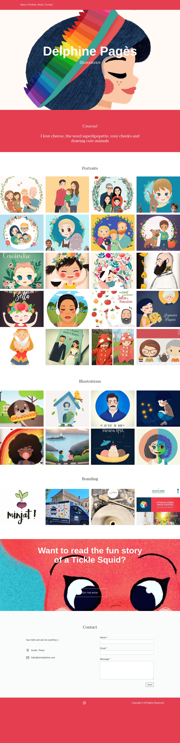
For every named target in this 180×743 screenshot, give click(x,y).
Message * (105, 659)
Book (40, 5)
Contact (49, 5)
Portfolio (32, 5)
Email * (103, 648)
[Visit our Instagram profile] (84, 703)
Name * (103, 637)
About (23, 5)
